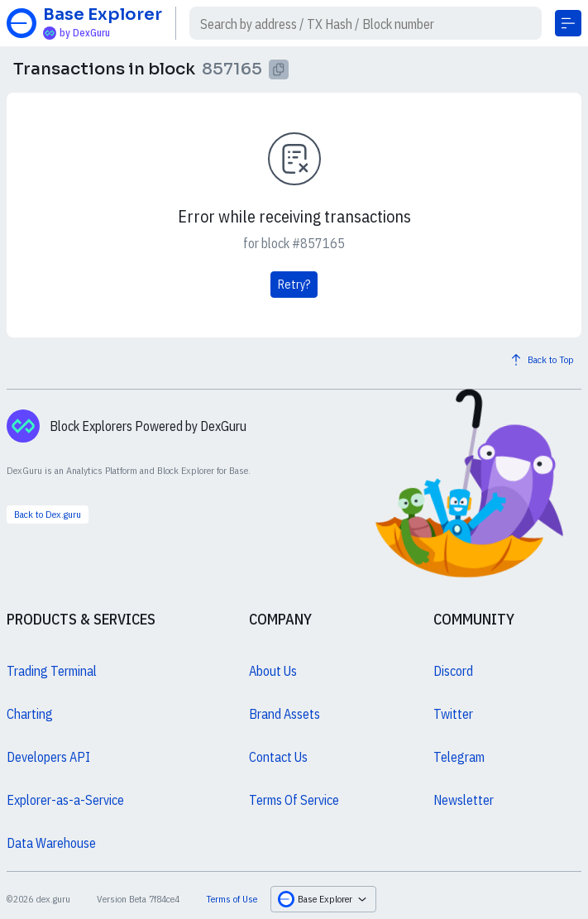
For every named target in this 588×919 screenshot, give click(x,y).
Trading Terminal (52, 671)
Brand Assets (284, 714)
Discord (453, 671)
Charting (30, 714)
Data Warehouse (51, 843)
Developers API (48, 757)
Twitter (453, 714)
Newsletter (463, 800)
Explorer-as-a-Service (65, 800)
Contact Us (278, 757)
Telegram (459, 757)
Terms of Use (231, 899)
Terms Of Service (294, 800)
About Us (273, 671)
